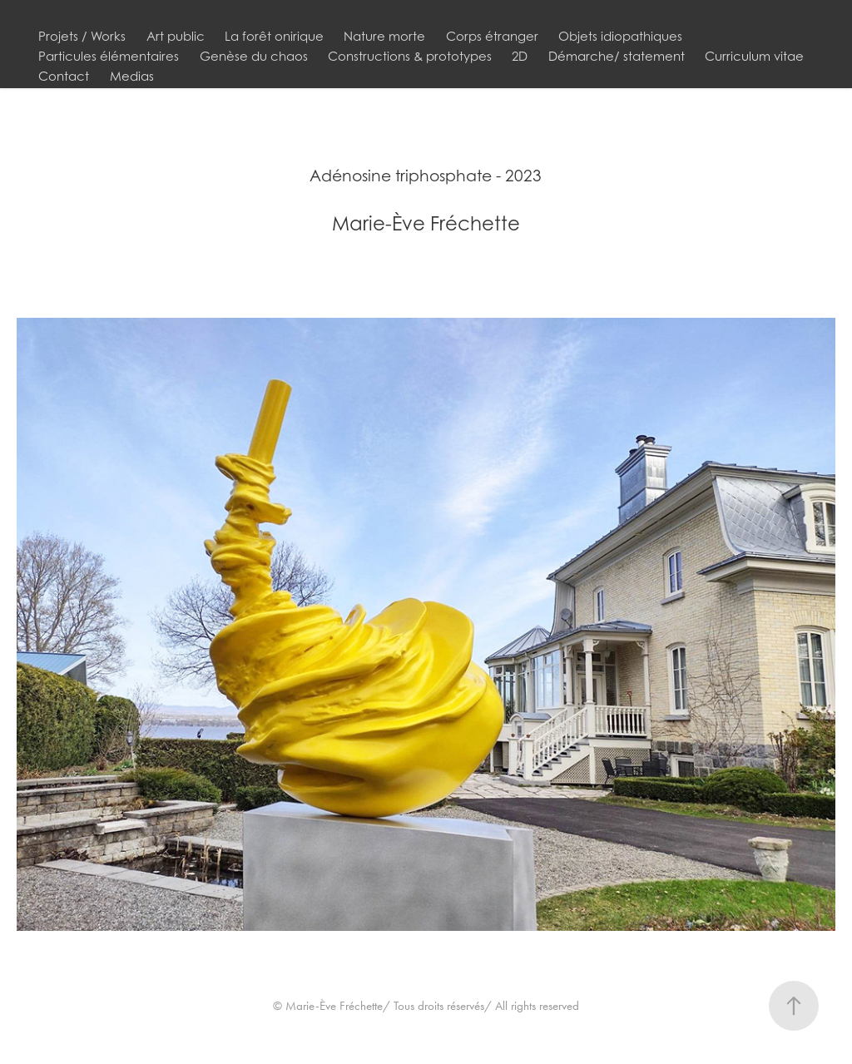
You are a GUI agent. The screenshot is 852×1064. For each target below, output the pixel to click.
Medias (132, 75)
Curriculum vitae (754, 55)
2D (520, 55)
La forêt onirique (274, 35)
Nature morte (384, 35)
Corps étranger (492, 35)
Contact (63, 75)
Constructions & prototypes (410, 55)
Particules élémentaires (108, 55)
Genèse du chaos (254, 55)
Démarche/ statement (616, 55)
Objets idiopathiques (620, 35)
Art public (175, 35)
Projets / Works (82, 35)
